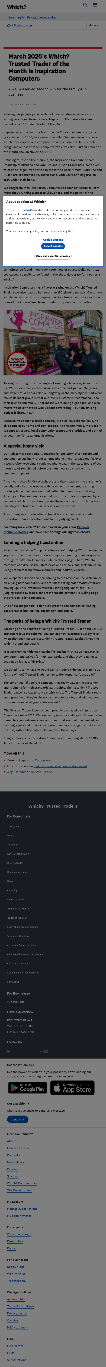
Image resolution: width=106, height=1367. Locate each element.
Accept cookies (53, 246)
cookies (29, 210)
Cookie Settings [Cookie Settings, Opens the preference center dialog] (53, 240)
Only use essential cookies (53, 256)
